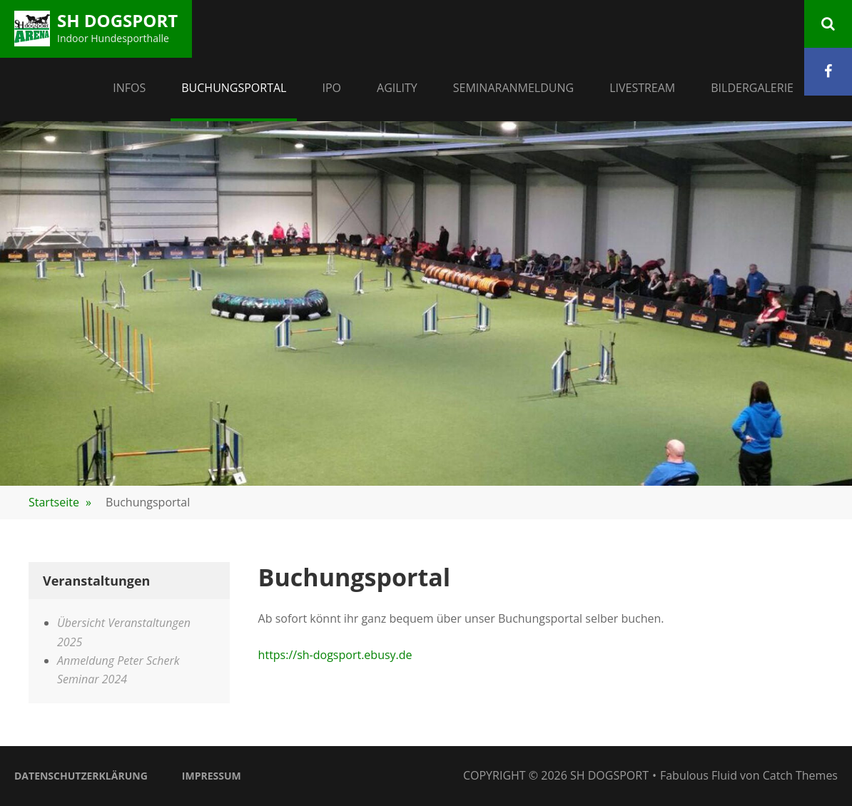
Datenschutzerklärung (81, 775)
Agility (397, 88)
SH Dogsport (117, 20)
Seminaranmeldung (513, 88)
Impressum (211, 775)
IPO (331, 88)
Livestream (642, 88)
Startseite (60, 502)
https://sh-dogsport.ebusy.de (335, 655)
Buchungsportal (233, 88)
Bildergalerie (752, 88)
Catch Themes (800, 775)
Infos (129, 88)
